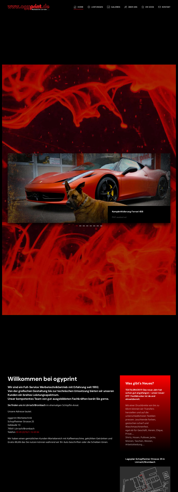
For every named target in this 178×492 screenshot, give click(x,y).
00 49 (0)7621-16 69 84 (27, 432)
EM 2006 (147, 7)
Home (78, 7)
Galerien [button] (113, 7)
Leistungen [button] (95, 7)
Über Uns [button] (130, 7)
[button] (145, 482)
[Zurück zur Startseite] (28, 7)
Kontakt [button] (164, 7)
